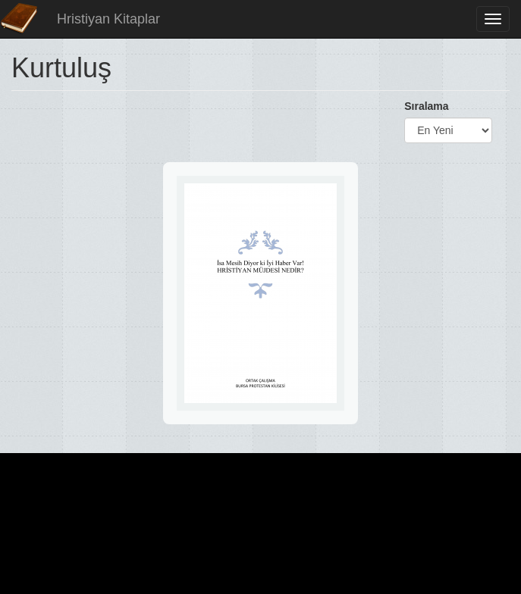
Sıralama (426, 106)
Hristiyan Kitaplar (108, 19)
